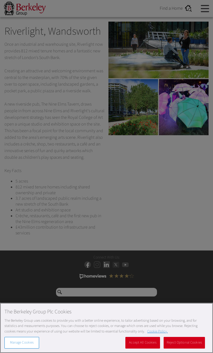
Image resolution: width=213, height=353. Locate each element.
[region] (106, 328)
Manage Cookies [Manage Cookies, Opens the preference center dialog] (22, 342)
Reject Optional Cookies (184, 342)
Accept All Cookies (142, 342)
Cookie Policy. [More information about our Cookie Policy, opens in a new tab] (157, 331)
